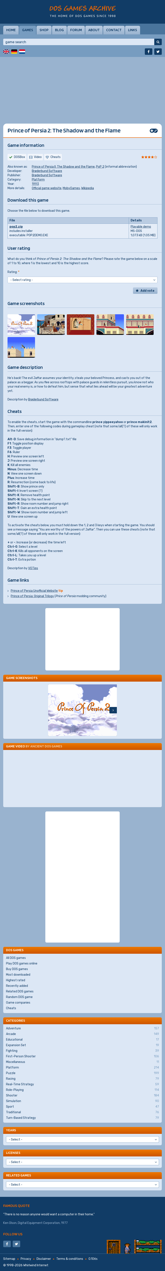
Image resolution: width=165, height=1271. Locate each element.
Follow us (13, 1234)
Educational (82, 1040)
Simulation (82, 1101)
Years (11, 1130)
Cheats (11, 1008)
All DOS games (16, 958)
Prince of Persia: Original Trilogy (32, 596)
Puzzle (82, 1073)
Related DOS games (20, 991)
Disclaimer (44, 1259)
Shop (44, 30)
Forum (76, 30)
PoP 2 (100, 167)
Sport (82, 1107)
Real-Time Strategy (82, 1084)
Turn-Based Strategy (82, 1118)
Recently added (17, 986)
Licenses (13, 1153)
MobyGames (71, 188)
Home (11, 30)
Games (27, 30)
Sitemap (9, 1259)
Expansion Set (82, 1045)
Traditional (82, 1112)
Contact (114, 30)
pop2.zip (16, 226)
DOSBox (19, 157)
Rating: (13, 272)
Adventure (82, 1028)
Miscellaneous (82, 1062)
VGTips (33, 568)
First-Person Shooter (82, 1056)
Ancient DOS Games (46, 746)
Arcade (82, 1034)
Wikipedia (87, 188)
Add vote (147, 291)
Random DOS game (19, 997)
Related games (18, 1175)
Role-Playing (82, 1090)
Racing (82, 1079)
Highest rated (15, 980)
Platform (38, 179)
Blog (59, 30)
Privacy (26, 1259)
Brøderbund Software (47, 171)
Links (132, 30)
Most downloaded (18, 975)
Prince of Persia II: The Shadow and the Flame (63, 167)
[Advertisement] (82, 87)
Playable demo (141, 226)
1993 (35, 184)
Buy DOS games (17, 969)
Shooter (82, 1095)
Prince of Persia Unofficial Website (34, 591)
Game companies (18, 1002)
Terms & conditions (69, 1259)
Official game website (46, 188)
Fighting (82, 1051)
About (94, 30)
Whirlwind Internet (35, 1265)
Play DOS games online (21, 963)
